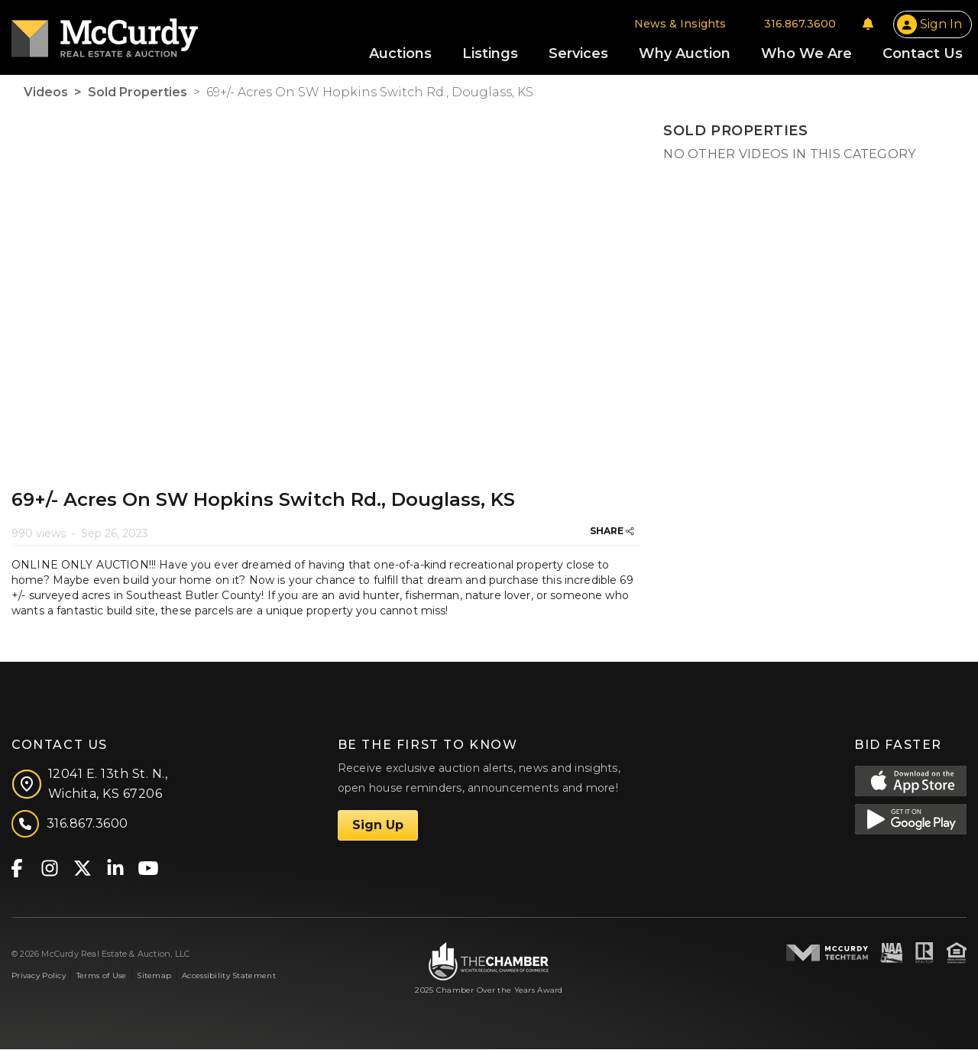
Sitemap (154, 977)
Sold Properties (137, 93)
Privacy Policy (38, 977)
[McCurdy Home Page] (104, 33)
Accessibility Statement (229, 977)
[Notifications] (868, 24)
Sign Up (377, 825)
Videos (46, 93)
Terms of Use (101, 977)
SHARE (612, 532)
